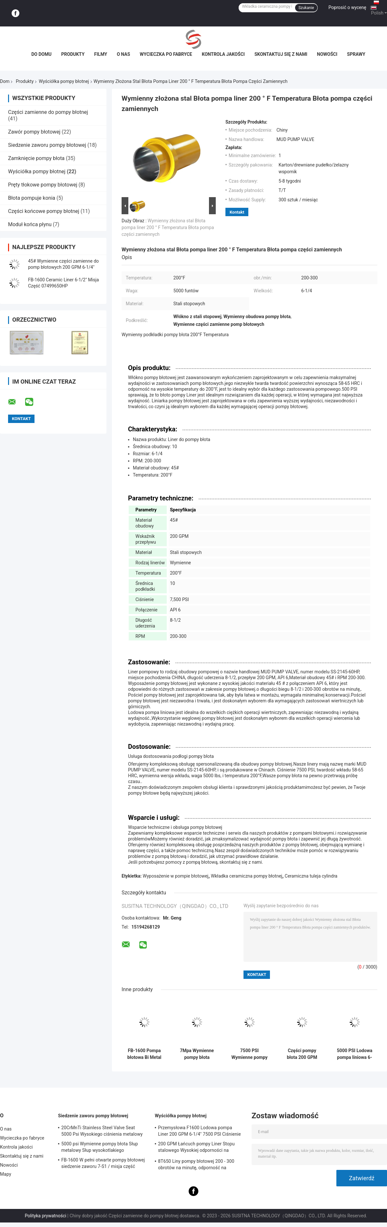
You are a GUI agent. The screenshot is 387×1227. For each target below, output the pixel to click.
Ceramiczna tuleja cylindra (311, 876)
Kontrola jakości (223, 54)
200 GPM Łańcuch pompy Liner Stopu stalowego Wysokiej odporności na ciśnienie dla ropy (196, 1148)
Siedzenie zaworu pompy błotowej (47, 145)
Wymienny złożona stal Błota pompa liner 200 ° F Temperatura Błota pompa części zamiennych (168, 227)
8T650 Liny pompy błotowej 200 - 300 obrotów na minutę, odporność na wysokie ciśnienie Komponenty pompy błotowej (197, 1165)
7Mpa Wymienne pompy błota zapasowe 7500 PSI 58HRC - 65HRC (197, 1054)
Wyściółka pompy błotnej (64, 81)
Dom (4, 81)
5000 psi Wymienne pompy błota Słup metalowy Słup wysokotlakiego (99, 1147)
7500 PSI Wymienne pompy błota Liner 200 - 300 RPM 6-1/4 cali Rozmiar (249, 1054)
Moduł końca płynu (30, 224)
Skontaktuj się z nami (280, 54)
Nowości (327, 54)
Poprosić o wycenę (347, 7)
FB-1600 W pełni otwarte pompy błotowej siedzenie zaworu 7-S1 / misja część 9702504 (103, 1164)
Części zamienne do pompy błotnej (48, 112)
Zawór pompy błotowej (34, 132)
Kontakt (237, 212)
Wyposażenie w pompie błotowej (176, 876)
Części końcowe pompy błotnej (43, 211)
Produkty (72, 54)
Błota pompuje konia (31, 198)
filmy (100, 54)
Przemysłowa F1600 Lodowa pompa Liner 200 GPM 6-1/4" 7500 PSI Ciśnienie (199, 1131)
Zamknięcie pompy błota (36, 158)
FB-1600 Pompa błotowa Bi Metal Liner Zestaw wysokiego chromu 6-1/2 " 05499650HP (144, 1054)
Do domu (41, 54)
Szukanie (306, 7)
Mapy (5, 1174)
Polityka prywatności (45, 1215)
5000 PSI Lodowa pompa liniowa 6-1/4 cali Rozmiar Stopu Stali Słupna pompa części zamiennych (354, 1054)
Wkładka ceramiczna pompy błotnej (246, 876)
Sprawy (356, 54)
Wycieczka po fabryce (166, 54)
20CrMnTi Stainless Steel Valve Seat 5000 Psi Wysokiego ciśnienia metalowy (102, 1131)
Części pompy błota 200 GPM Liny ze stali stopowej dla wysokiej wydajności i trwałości (302, 1054)
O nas (123, 54)
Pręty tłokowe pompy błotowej (42, 185)
